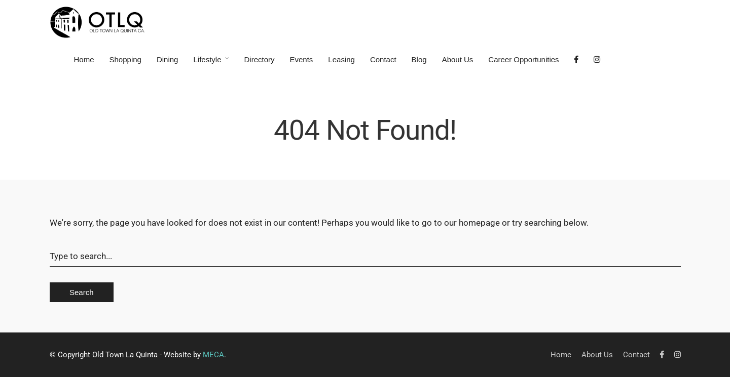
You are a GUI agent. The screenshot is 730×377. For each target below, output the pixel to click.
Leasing (341, 59)
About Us (457, 59)
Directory (259, 59)
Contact (383, 59)
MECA (213, 354)
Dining (167, 59)
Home (84, 59)
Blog (419, 59)
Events (301, 59)
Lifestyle (207, 59)
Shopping (125, 59)
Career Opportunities (523, 59)
